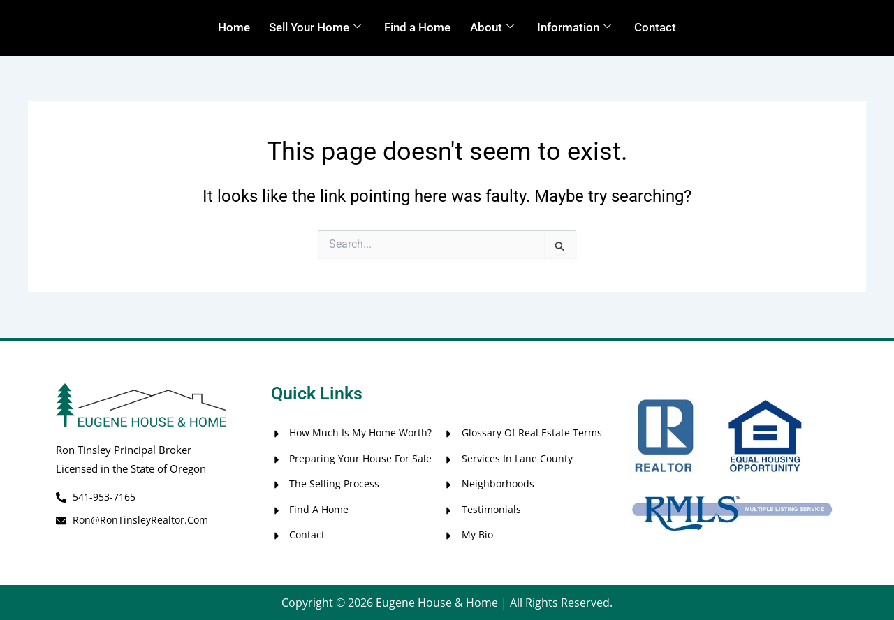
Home (220, 27)
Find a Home (417, 27)
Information (583, 27)
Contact (669, 27)
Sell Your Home (307, 27)
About (497, 27)
